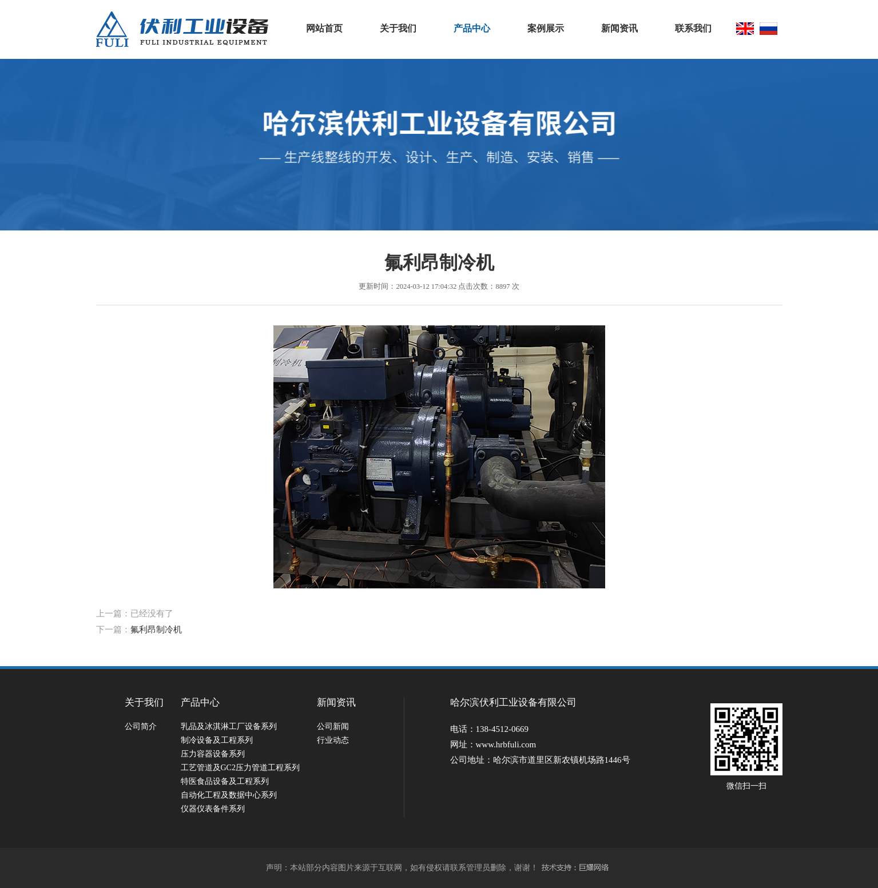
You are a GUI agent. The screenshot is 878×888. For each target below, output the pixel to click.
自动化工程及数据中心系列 (229, 795)
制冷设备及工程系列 (217, 740)
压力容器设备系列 (213, 754)
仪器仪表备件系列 (213, 809)
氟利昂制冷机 (156, 629)
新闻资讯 (619, 28)
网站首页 (324, 28)
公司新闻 (333, 726)
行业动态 (333, 740)
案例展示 (545, 28)
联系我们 (693, 28)
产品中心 (472, 28)
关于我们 (398, 28)
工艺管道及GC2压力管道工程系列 (240, 767)
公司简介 (141, 726)
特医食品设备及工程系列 (225, 781)
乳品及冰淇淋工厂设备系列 (229, 726)
